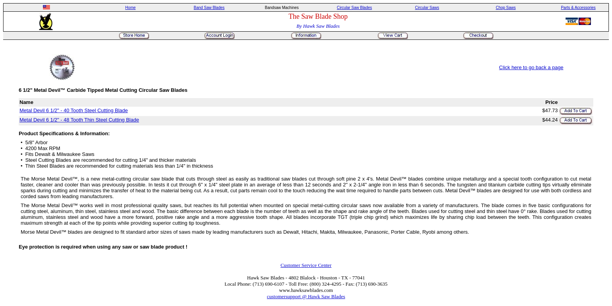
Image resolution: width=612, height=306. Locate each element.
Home (130, 7)
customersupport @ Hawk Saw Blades (306, 296)
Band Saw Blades (209, 7)
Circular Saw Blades (354, 7)
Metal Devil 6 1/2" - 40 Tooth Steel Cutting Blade (74, 110)
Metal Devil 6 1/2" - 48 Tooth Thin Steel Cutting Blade (79, 120)
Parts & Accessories (578, 7)
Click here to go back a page (531, 67)
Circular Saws (427, 7)
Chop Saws (506, 7)
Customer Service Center (306, 265)
